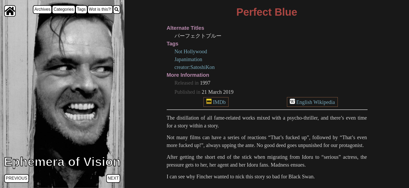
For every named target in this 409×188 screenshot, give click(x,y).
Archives (42, 9)
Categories (63, 9)
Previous (16, 178)
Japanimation (188, 59)
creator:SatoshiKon (195, 67)
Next (113, 178)
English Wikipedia (315, 102)
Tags (81, 9)
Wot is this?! (100, 9)
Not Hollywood (191, 51)
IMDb (219, 102)
